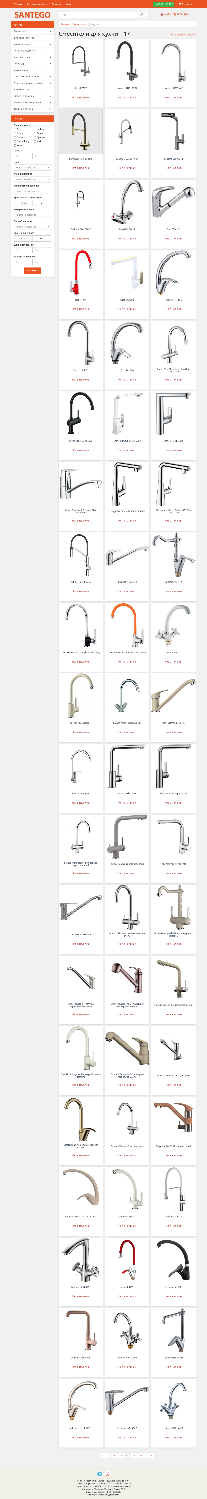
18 (133, 1458)
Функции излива (23, 174)
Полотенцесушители (25, 50)
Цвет (16, 162)
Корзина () (186, 4)
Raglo (38, 133)
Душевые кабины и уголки (32, 83)
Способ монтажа (23, 221)
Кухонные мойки (32, 44)
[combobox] (32, 168)
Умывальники (21, 70)
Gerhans (19, 137)
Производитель (22, 125)
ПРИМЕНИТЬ (32, 270)
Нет (42, 203)
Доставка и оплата (37, 4)
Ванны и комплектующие (32, 102)
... (108, 1458)
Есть (23, 203)
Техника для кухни (32, 109)
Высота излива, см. (25, 256)
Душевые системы (24, 37)
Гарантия (56, 4)
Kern (18, 145)
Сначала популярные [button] (183, 34)
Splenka (39, 137)
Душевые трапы (22, 89)
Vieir (38, 141)
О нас (69, 4)
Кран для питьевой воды (28, 197)
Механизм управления (26, 185)
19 (140, 1458)
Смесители (32, 31)
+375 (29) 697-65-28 (177, 14)
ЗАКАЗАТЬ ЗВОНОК (163, 4)
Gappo (18, 133)
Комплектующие (32, 57)
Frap (17, 129)
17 (127, 1458)
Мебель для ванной (32, 96)
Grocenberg (21, 141)
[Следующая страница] (151, 1458)
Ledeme (39, 129)
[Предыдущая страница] (102, 1458)
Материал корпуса (24, 209)
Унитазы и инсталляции (32, 76)
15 (114, 1458)
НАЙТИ (142, 14)
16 (120, 1458)
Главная (18, 4)
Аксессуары (32, 63)
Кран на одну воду (24, 233)
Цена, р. (18, 150)
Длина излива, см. (24, 245)
